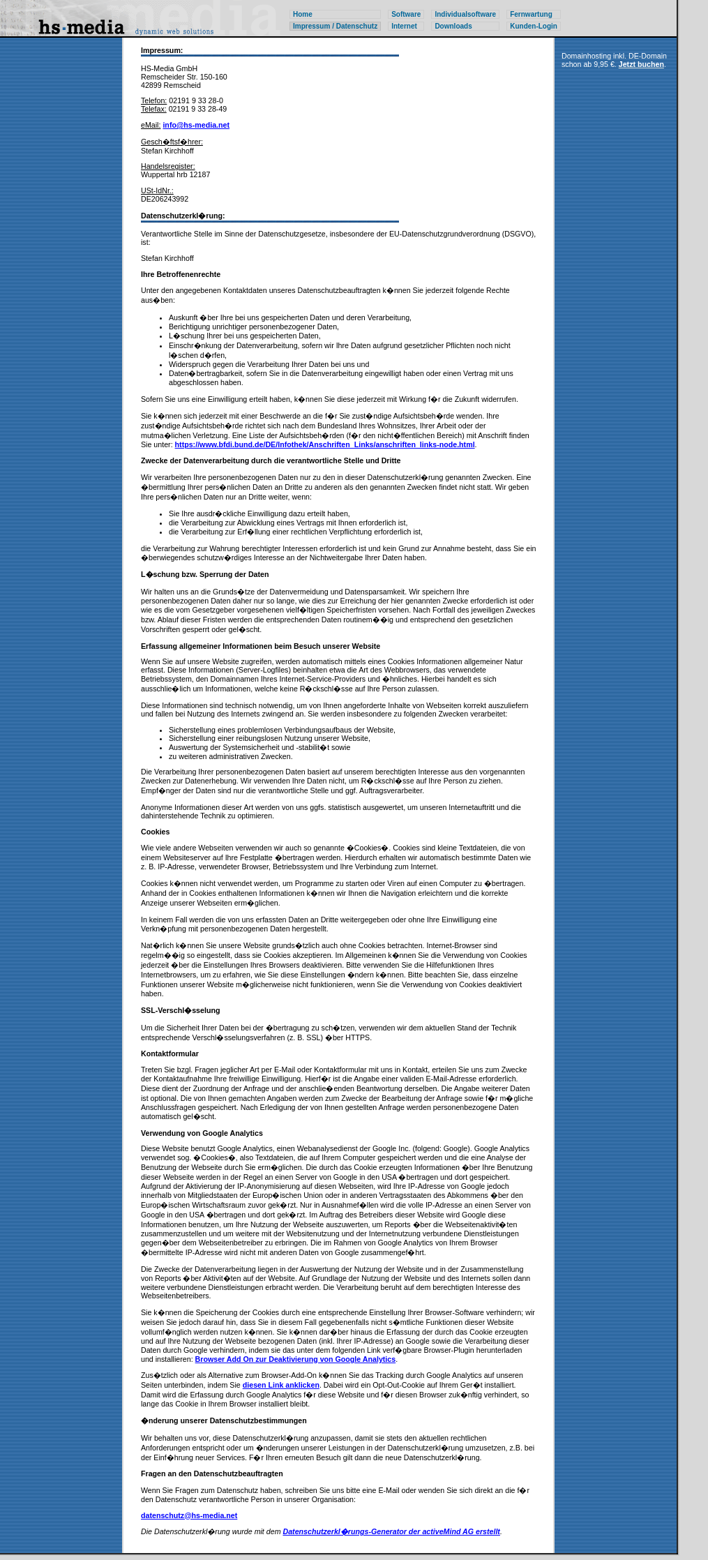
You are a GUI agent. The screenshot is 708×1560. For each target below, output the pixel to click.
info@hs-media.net (196, 125)
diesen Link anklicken (281, 1385)
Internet (404, 26)
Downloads (453, 26)
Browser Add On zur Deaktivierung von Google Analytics (295, 1359)
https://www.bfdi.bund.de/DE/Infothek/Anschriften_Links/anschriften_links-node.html (325, 444)
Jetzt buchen (641, 64)
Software (406, 14)
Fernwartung (531, 14)
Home (302, 14)
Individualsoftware (465, 14)
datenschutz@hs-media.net (189, 1515)
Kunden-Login (533, 26)
